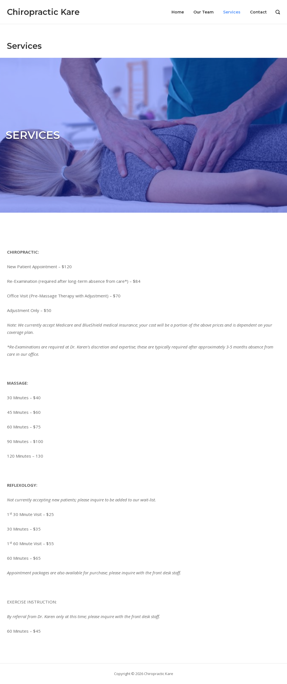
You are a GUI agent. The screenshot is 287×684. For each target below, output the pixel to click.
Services (231, 12)
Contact (258, 12)
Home (178, 12)
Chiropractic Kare (43, 12)
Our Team (203, 12)
